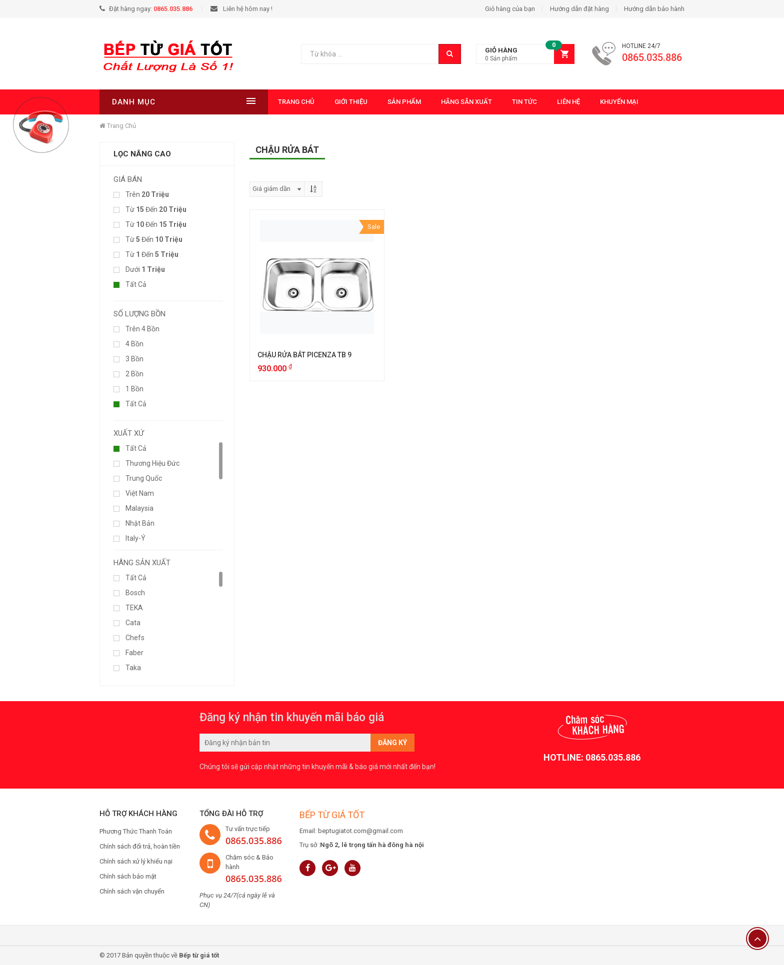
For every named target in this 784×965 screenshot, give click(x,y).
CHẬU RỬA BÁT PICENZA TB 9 (305, 355)
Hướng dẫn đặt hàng (579, 8)
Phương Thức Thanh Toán (136, 831)
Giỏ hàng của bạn (510, 8)
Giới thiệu (317, 101)
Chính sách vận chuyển (132, 891)
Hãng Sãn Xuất (433, 101)
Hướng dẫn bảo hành (654, 8)
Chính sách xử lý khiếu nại (136, 861)
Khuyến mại (585, 101)
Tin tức (491, 101)
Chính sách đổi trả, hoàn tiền (140, 846)
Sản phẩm (371, 101)
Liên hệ (535, 101)
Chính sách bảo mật (128, 876)
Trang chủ (262, 101)
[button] (525, 54)
